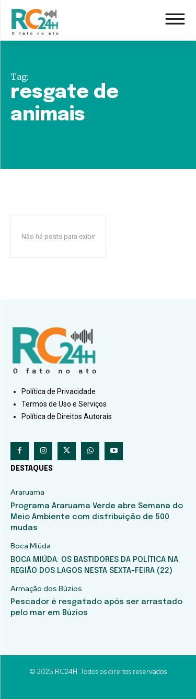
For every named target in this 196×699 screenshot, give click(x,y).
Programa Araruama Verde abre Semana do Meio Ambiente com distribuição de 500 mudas (96, 517)
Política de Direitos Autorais (66, 416)
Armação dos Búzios (46, 588)
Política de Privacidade (58, 391)
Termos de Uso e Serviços (64, 404)
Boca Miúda (30, 546)
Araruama (27, 492)
